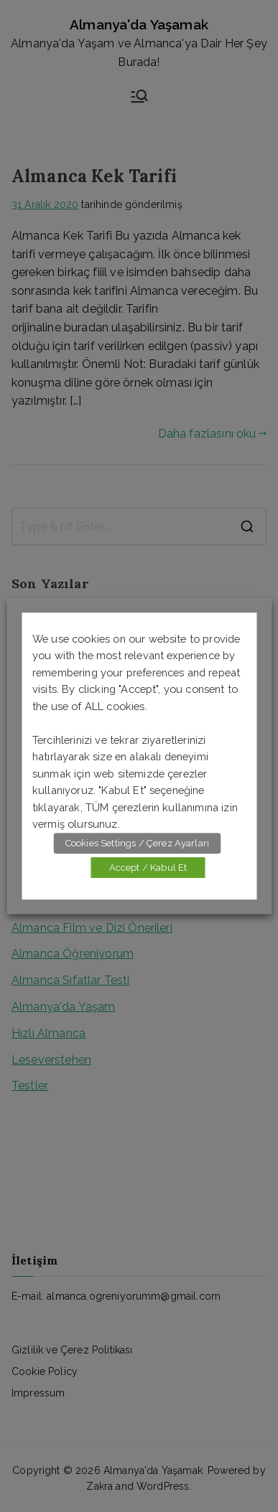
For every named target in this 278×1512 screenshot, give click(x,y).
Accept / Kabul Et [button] (148, 867)
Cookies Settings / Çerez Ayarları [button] (137, 843)
